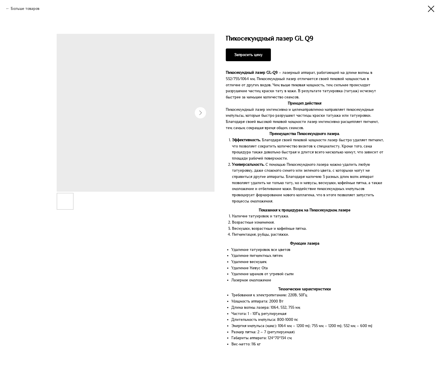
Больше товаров (25, 8)
